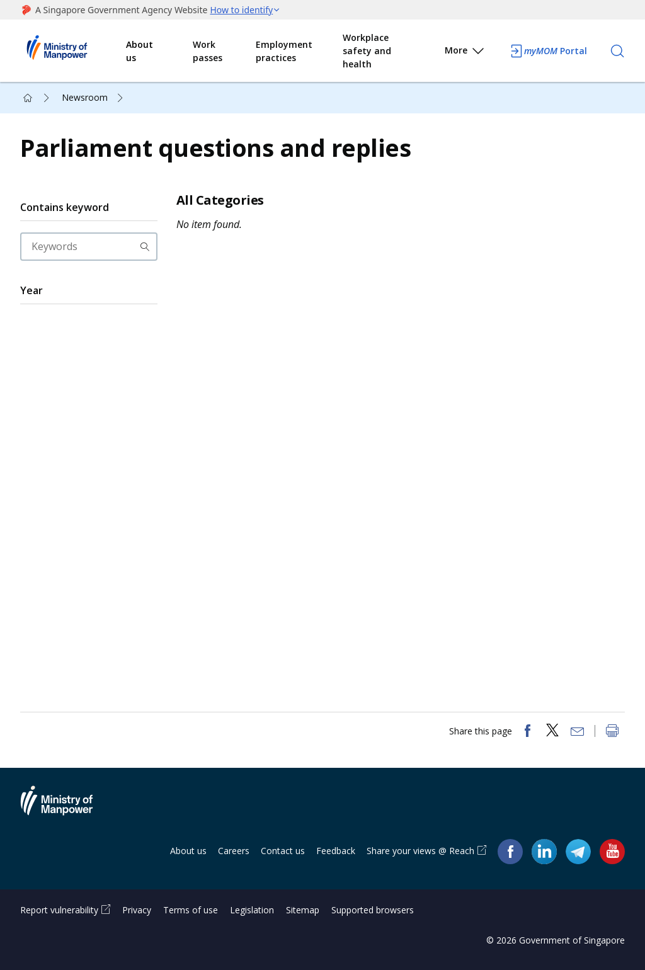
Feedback (335, 851)
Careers (233, 851)
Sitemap (302, 910)
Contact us (283, 851)
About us (139, 51)
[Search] (617, 51)
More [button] (465, 52)
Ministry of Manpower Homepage (73, 51)
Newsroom (85, 97)
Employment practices (284, 51)
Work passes (207, 51)
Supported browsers (372, 910)
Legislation (252, 910)
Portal (548, 51)
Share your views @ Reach (420, 851)
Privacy (136, 910)
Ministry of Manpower (66, 808)
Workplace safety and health (367, 50)
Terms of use (190, 910)
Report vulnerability (59, 910)
